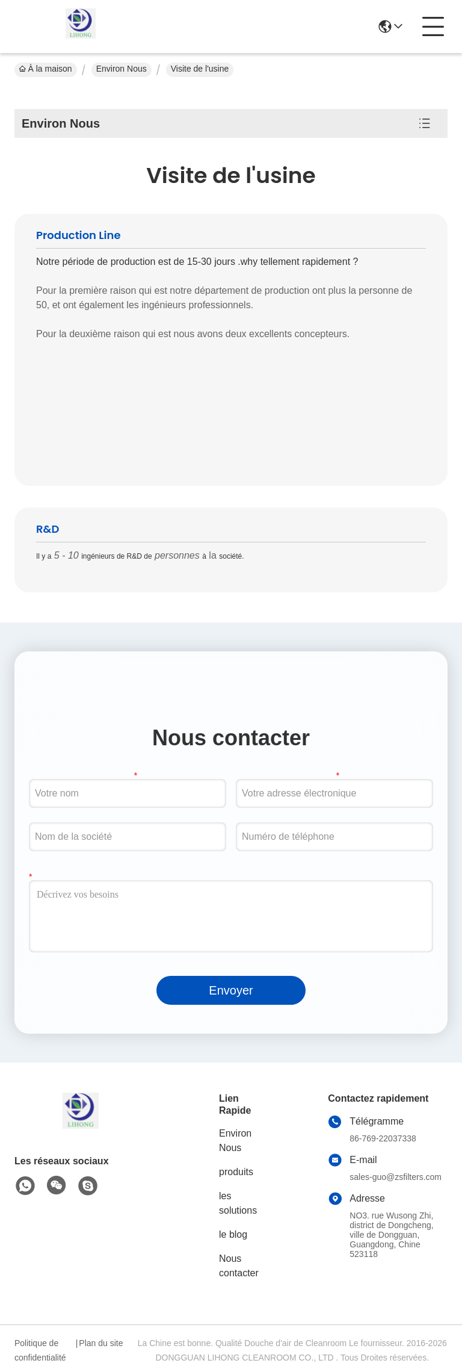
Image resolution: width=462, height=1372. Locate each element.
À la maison (45, 68)
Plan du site (101, 1343)
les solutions (238, 1203)
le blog (233, 1234)
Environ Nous (121, 68)
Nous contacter (239, 1265)
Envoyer (231, 990)
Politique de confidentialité (40, 1350)
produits (236, 1172)
